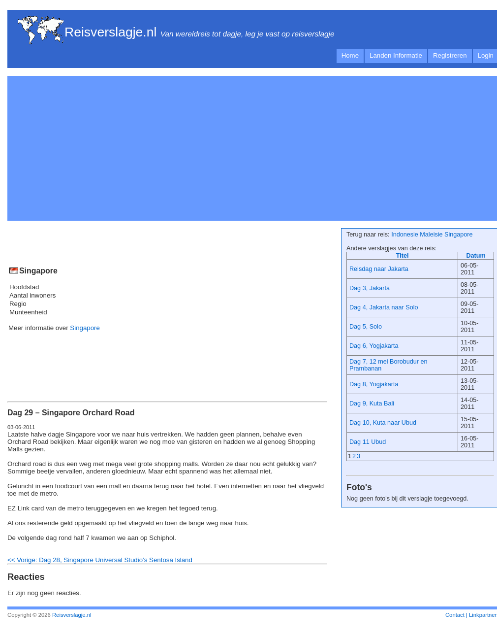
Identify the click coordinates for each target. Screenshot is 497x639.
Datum (475, 255)
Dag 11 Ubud (367, 441)
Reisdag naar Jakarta (378, 269)
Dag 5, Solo (365, 326)
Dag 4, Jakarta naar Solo (383, 307)
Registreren (450, 55)
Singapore (84, 328)
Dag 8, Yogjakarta (374, 384)
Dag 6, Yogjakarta (374, 345)
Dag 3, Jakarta (369, 288)
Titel (402, 255)
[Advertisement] (132, 147)
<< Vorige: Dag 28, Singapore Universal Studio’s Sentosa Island (99, 560)
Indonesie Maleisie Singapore (431, 234)
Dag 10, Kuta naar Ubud (382, 422)
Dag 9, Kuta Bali (371, 403)
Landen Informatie (396, 55)
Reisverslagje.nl (110, 32)
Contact (455, 615)
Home (350, 55)
